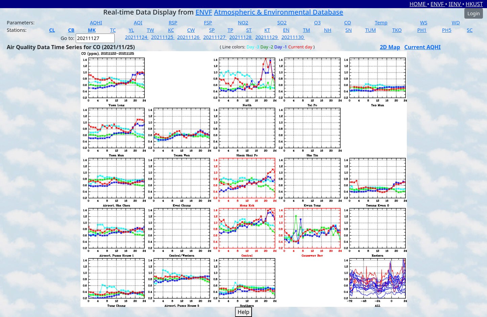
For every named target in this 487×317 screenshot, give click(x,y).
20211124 (137, 37)
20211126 (189, 37)
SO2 (281, 22)
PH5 (446, 30)
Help (244, 312)
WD (456, 22)
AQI (138, 22)
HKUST (474, 4)
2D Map (390, 47)
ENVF (438, 4)
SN (348, 30)
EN (286, 30)
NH (327, 30)
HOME (418, 4)
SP (212, 30)
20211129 (267, 37)
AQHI (96, 22)
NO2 (243, 22)
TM (306, 30)
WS (423, 22)
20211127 (215, 37)
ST (249, 30)
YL (131, 30)
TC (113, 30)
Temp (381, 22)
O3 (317, 22)
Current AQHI (422, 47)
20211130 (293, 37)
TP (230, 30)
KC (171, 30)
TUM (370, 30)
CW (190, 30)
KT (267, 30)
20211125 (163, 37)
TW (150, 30)
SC (469, 30)
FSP (208, 22)
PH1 (422, 30)
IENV (455, 4)
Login (473, 13)
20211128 (241, 37)
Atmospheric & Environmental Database (278, 12)
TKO (397, 30)
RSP (173, 22)
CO (347, 22)
